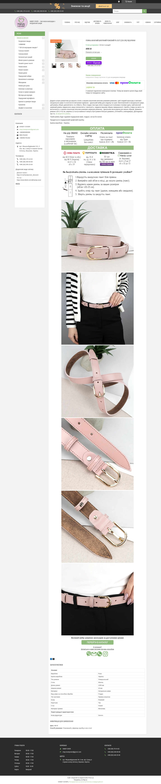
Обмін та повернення (107, 22)
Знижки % (128, 22)
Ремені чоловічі (23, 70)
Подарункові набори (25, 76)
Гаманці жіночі (23, 54)
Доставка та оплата (97, 22)
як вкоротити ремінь (63, 114)
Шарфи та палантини (25, 108)
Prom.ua (91, 778)
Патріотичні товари (25, 41)
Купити (93, 58)
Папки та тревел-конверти (27, 92)
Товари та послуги (22, 38)
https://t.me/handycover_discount (27, 175)
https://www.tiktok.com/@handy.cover (29, 180)
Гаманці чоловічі (24, 51)
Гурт (138, 22)
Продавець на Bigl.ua (80, 780)
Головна (67, 22)
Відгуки (87, 22)
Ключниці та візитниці (25, 89)
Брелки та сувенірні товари (27, 102)
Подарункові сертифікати (26, 98)
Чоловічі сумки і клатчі (26, 63)
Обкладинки (22, 82)
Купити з (94, 63)
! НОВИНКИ (22, 44)
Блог (117, 22)
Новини (148, 22)
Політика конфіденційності (94, 782)
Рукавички (22, 105)
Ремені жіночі (23, 67)
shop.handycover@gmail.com (29, 129)
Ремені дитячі (23, 73)
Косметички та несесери (26, 79)
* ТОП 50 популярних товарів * (28, 48)
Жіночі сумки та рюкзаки (26, 60)
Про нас (77, 22)
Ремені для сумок (24, 86)
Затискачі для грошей (25, 57)
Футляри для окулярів (25, 95)
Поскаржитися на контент (77, 782)
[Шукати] (144, 11)
